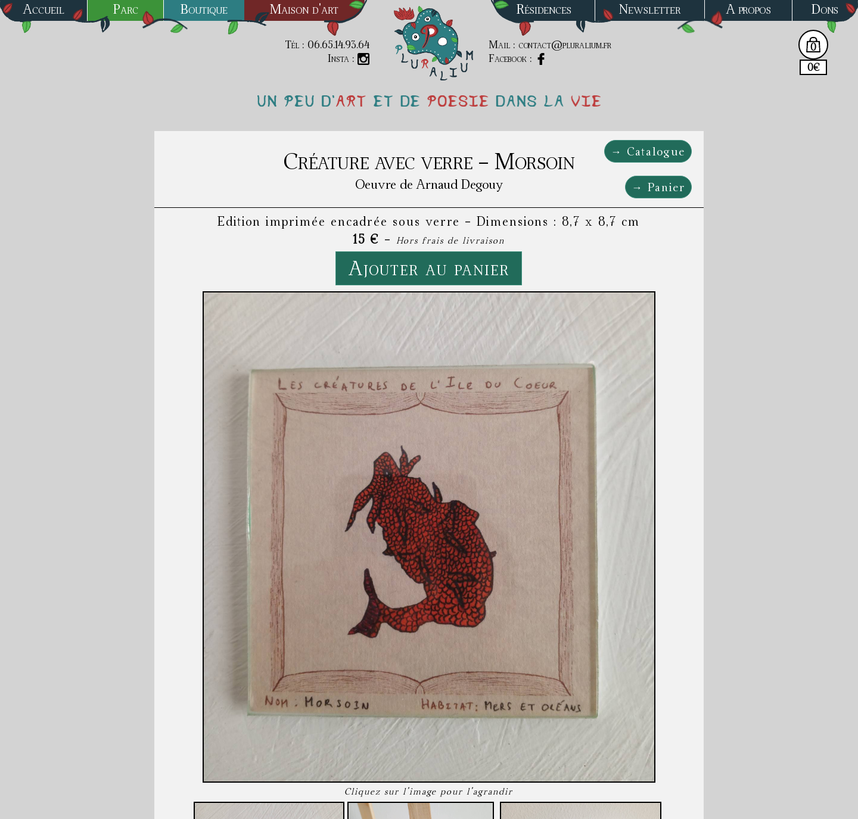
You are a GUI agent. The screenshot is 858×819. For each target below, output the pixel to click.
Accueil (43, 9)
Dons (825, 9)
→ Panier (658, 187)
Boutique (204, 9)
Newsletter (650, 9)
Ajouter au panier (428, 268)
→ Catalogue (648, 151)
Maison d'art (304, 9)
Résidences (544, 9)
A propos (748, 9)
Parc (125, 9)
